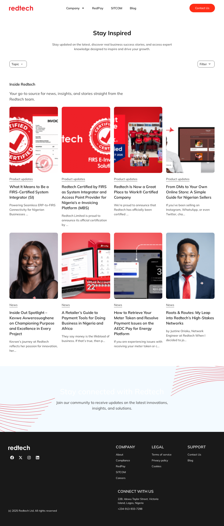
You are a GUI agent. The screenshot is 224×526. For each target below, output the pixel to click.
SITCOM (116, 8)
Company (75, 8)
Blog (133, 8)
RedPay (97, 8)
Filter (203, 64)
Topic (15, 64)
